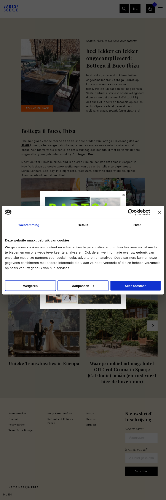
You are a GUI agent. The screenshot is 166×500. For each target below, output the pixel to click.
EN (10, 494)
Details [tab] (83, 225)
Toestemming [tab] (29, 225)
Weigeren (30, 285)
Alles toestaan (135, 285)
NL (5, 494)
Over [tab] (137, 225)
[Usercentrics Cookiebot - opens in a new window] (131, 212)
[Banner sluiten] (159, 212)
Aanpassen (83, 285)
